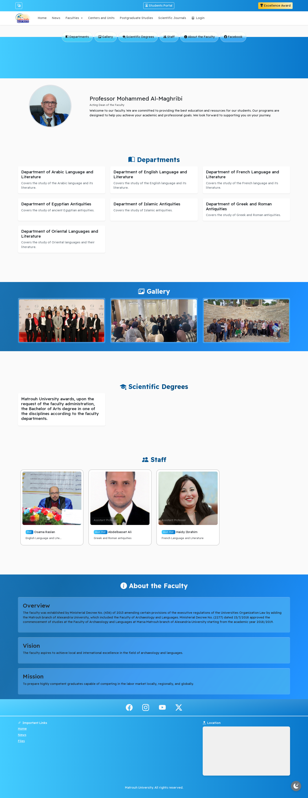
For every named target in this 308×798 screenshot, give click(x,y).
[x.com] (178, 707)
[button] (74, 18)
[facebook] (129, 707)
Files (21, 741)
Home (22, 729)
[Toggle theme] (296, 786)
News (22, 735)
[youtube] (162, 707)
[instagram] (145, 707)
